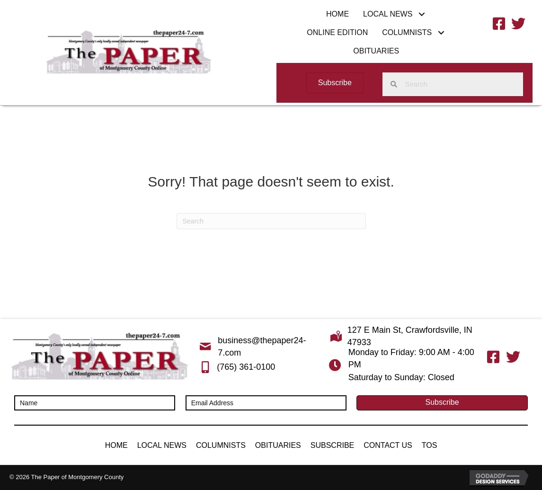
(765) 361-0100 (246, 367)
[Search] (271, 221)
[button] (421, 14)
